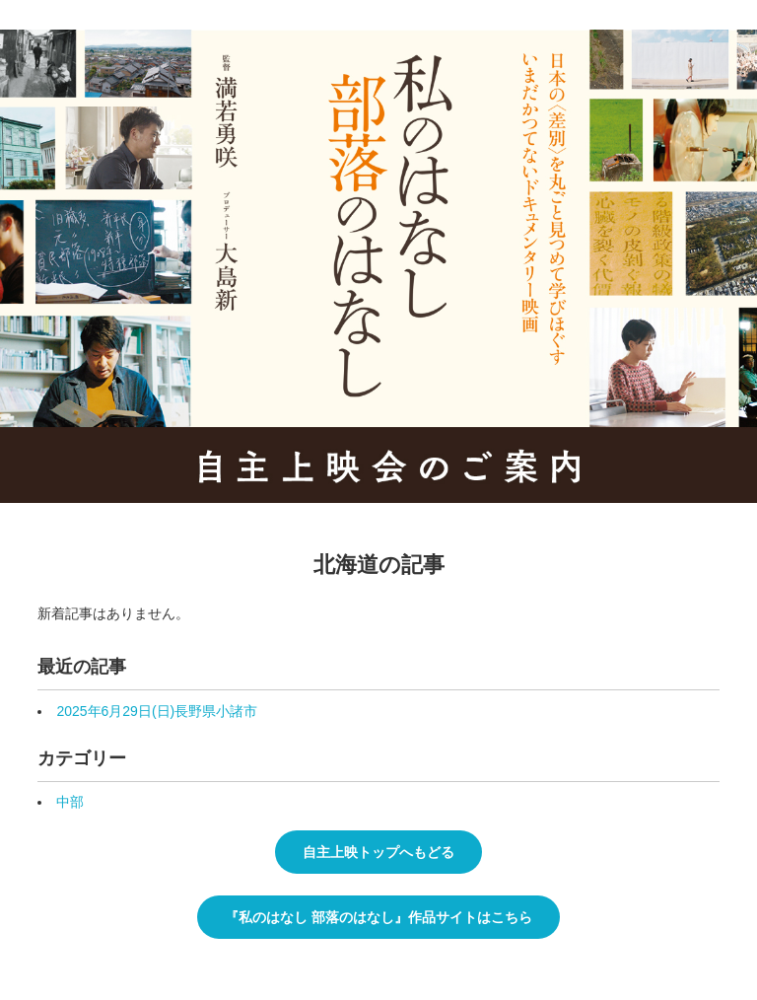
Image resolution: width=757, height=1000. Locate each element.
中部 (70, 802)
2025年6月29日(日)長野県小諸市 (156, 711)
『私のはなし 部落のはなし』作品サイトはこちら (378, 917)
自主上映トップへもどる (378, 852)
